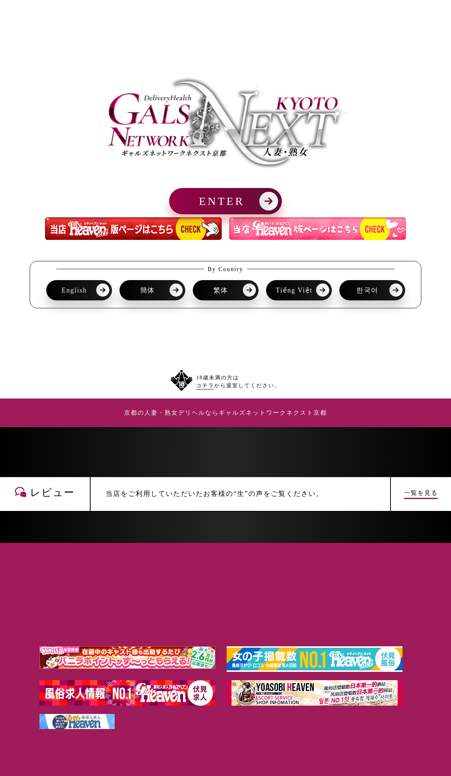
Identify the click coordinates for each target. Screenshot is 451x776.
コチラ (205, 385)
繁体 (221, 290)
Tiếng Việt (294, 290)
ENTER (222, 201)
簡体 (147, 290)
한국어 (367, 290)
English (74, 290)
